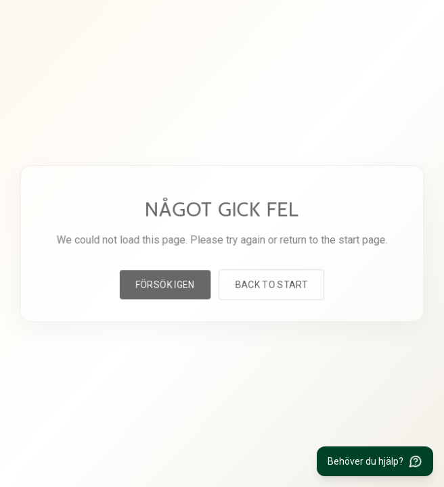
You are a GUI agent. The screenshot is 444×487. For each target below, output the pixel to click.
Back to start (271, 284)
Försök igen (166, 284)
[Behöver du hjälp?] (375, 461)
